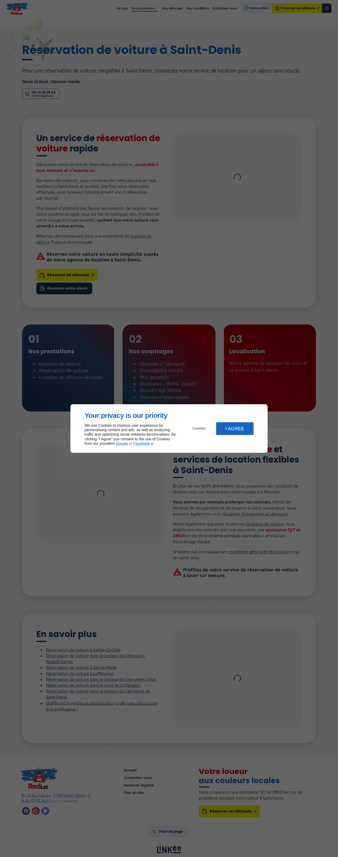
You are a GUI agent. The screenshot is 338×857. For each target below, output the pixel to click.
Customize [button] (199, 428)
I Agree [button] (234, 428)
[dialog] (169, 428)
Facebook (141, 443)
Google (122, 443)
